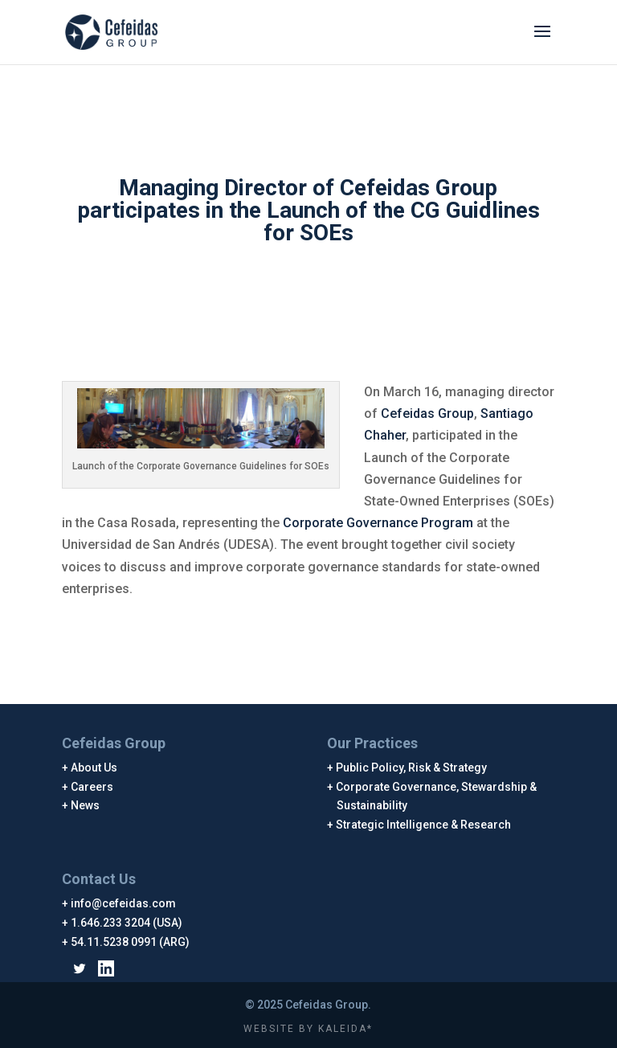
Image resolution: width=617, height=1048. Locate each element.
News (86, 805)
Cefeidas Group (427, 413)
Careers (92, 786)
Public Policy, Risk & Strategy (412, 767)
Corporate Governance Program (378, 522)
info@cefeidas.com (124, 903)
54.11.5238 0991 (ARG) (131, 941)
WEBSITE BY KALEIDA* (308, 1028)
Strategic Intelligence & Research (424, 824)
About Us (94, 767)
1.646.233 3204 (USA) (127, 922)
